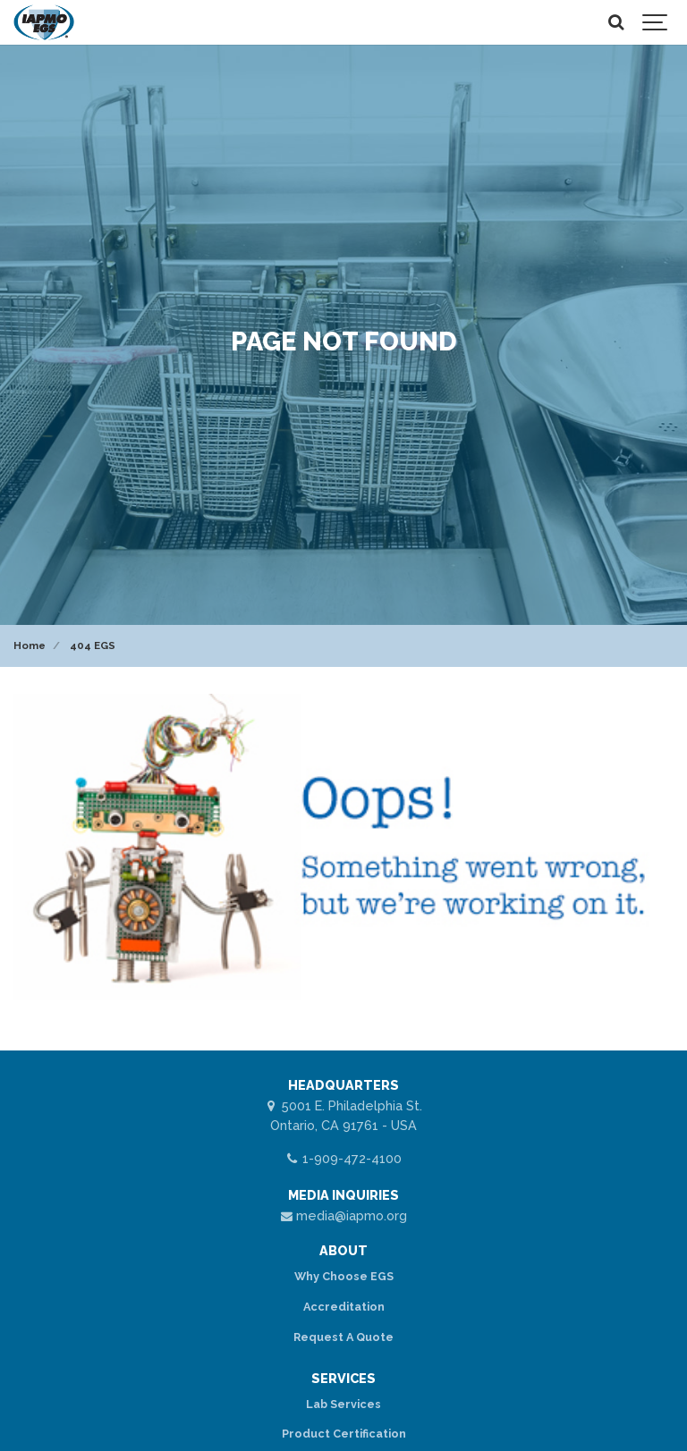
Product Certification (344, 1433)
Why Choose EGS (344, 1276)
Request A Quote (343, 1337)
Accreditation (344, 1306)
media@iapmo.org (343, 1215)
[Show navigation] (656, 22)
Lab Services (343, 1404)
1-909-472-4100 (343, 1158)
